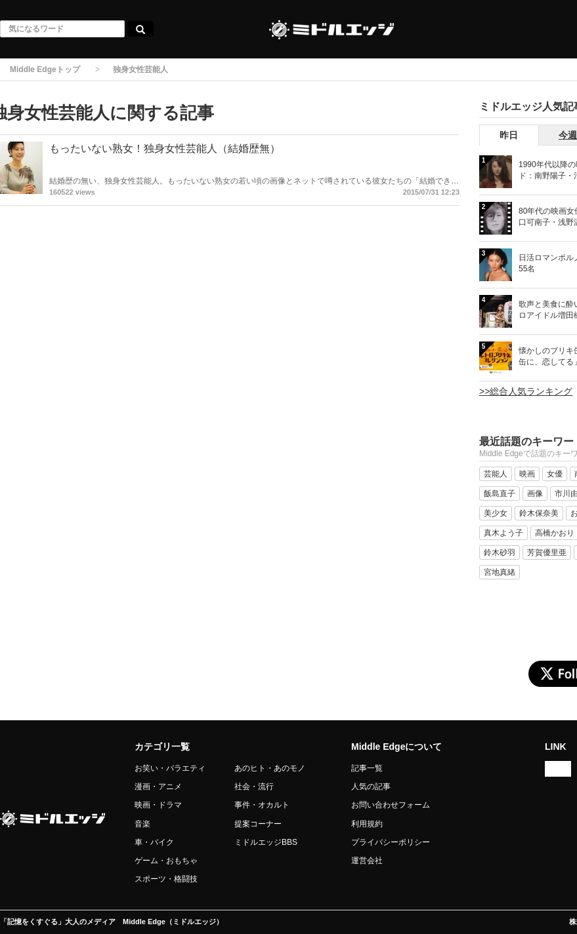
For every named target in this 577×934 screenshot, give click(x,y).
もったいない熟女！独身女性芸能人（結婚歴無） (164, 148)
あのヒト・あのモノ (269, 768)
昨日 (509, 135)
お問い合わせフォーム (390, 804)
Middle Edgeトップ (45, 69)
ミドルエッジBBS (265, 842)
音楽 (142, 823)
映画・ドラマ (158, 804)
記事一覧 (367, 768)
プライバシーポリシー (390, 842)
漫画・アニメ (158, 786)
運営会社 (367, 860)
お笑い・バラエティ (170, 768)
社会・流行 (254, 786)
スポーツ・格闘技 (166, 879)
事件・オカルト (261, 804)
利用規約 (367, 823)
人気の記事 (371, 786)
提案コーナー (258, 823)
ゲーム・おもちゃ (166, 860)
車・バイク (154, 842)
